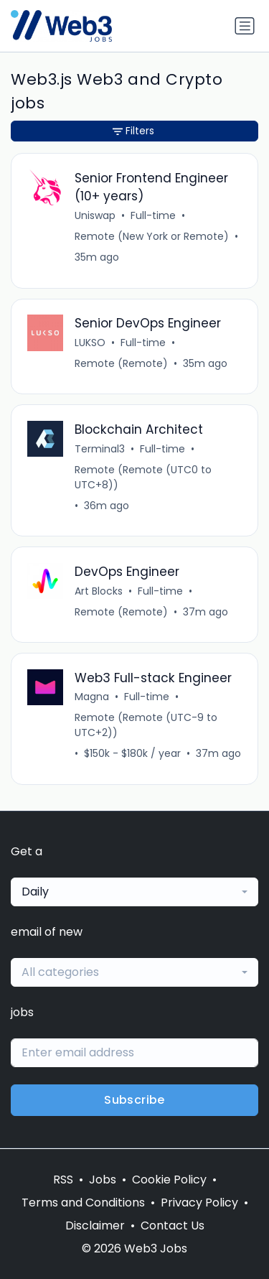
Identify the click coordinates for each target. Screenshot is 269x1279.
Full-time (153, 215)
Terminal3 (100, 449)
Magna (92, 696)
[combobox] (134, 892)
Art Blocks (99, 591)
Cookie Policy (169, 1179)
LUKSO (90, 342)
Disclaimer (95, 1225)
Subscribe (134, 1100)
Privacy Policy (199, 1202)
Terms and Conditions (83, 1202)
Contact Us (172, 1225)
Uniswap (95, 215)
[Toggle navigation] (244, 25)
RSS (63, 1179)
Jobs (102, 1179)
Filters (133, 131)
